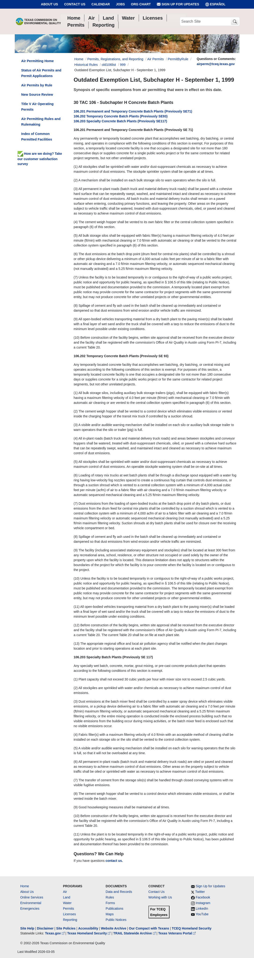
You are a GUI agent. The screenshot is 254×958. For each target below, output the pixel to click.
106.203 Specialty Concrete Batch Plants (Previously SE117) (120, 121)
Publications (114, 908)
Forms (110, 903)
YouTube (202, 914)
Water (67, 903)
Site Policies (65, 928)
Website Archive (113, 928)
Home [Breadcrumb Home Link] (78, 59)
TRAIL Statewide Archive (135, 933)
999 (122, 65)
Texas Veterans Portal (177, 933)
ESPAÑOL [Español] (215, 4)
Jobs (120, 4)
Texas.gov (55, 933)
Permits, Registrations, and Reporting (115, 59)
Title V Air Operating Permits (37, 106)
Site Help (27, 928)
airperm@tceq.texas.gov (216, 64)
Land (66, 897)
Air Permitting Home (37, 61)
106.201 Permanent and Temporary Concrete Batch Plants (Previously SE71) (133, 111)
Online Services (31, 897)
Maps (110, 914)
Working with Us (160, 897)
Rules (110, 897)
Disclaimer (45, 928)
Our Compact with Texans (149, 928)
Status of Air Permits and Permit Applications (41, 73)
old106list (109, 65)
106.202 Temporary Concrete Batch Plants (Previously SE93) (121, 116)
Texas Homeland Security (89, 933)
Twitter (200, 892)
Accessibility (88, 928)
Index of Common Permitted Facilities (36, 136)
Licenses (69, 914)
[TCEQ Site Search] (235, 21)
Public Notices (116, 920)
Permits (68, 908)
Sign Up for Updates (178, 4)
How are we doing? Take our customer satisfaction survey (40, 159)
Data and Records (119, 892)
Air (65, 892)
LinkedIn (202, 908)
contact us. (114, 861)
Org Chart (141, 4)
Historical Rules (86, 65)
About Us (49, 4)
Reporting (70, 920)
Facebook (203, 897)
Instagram (203, 903)
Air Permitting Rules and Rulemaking (41, 121)
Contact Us (74, 4)
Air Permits (155, 59)
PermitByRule (178, 59)
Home (24, 886)
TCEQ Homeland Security (192, 928)
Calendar (101, 4)
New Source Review (37, 94)
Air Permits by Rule (36, 85)
